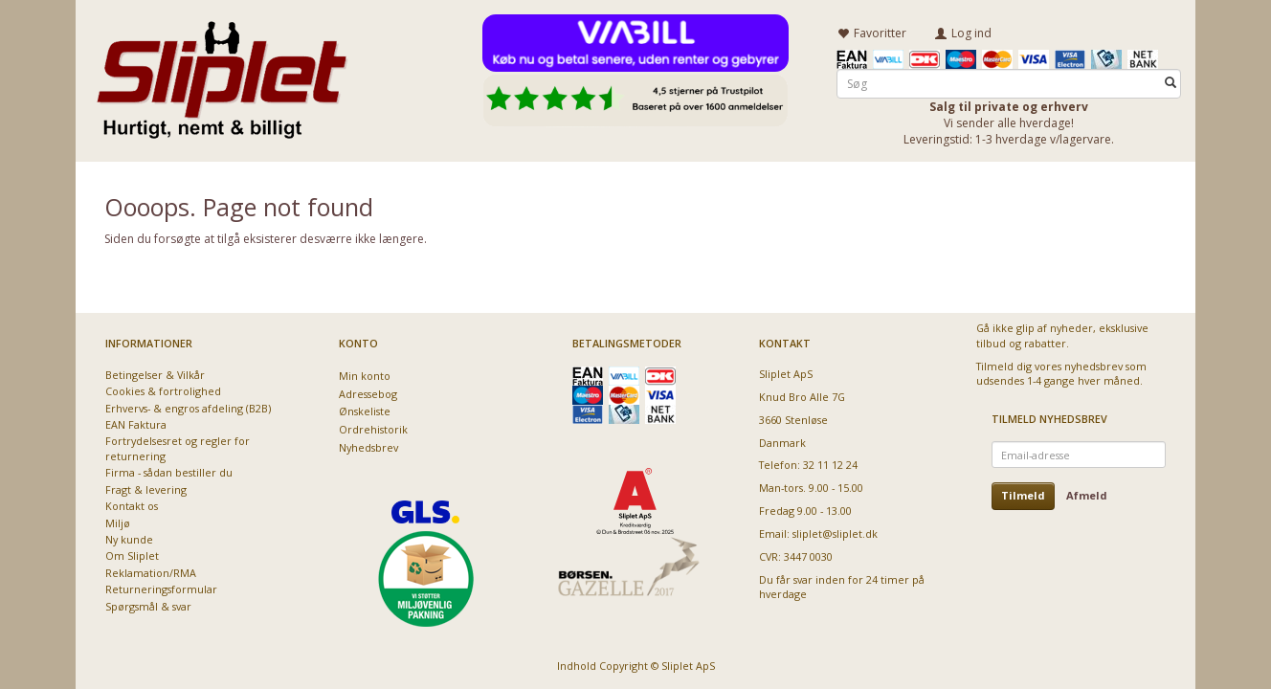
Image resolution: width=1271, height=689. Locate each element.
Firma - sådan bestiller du (169, 472)
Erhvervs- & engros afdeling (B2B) (188, 408)
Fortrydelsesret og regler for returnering (177, 447)
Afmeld (1086, 495)
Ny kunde (129, 539)
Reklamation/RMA (150, 573)
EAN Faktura (136, 424)
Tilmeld (1023, 495)
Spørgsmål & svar (148, 606)
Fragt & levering (146, 489)
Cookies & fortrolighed (163, 391)
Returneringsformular (161, 589)
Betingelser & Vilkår (155, 374)
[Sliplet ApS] (221, 73)
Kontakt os (131, 506)
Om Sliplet (132, 555)
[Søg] (1170, 83)
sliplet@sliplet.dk (835, 533)
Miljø (117, 523)
